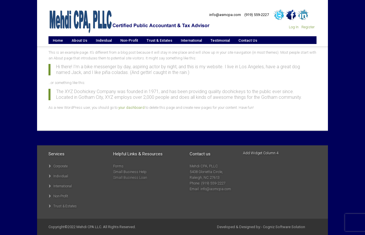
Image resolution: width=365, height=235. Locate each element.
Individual (60, 176)
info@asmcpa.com (225, 15)
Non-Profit (60, 196)
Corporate (60, 166)
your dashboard (131, 107)
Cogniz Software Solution (284, 227)
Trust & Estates (65, 206)
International (62, 186)
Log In (294, 27)
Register (308, 27)
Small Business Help (130, 172)
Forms (118, 166)
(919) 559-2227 (256, 15)
